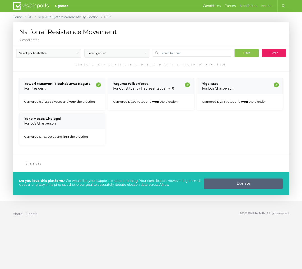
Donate (243, 183)
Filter (246, 53)
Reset (274, 53)
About (18, 214)
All (223, 64)
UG (30, 17)
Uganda (61, 6)
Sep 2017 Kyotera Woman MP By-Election (68, 17)
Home (17, 17)
